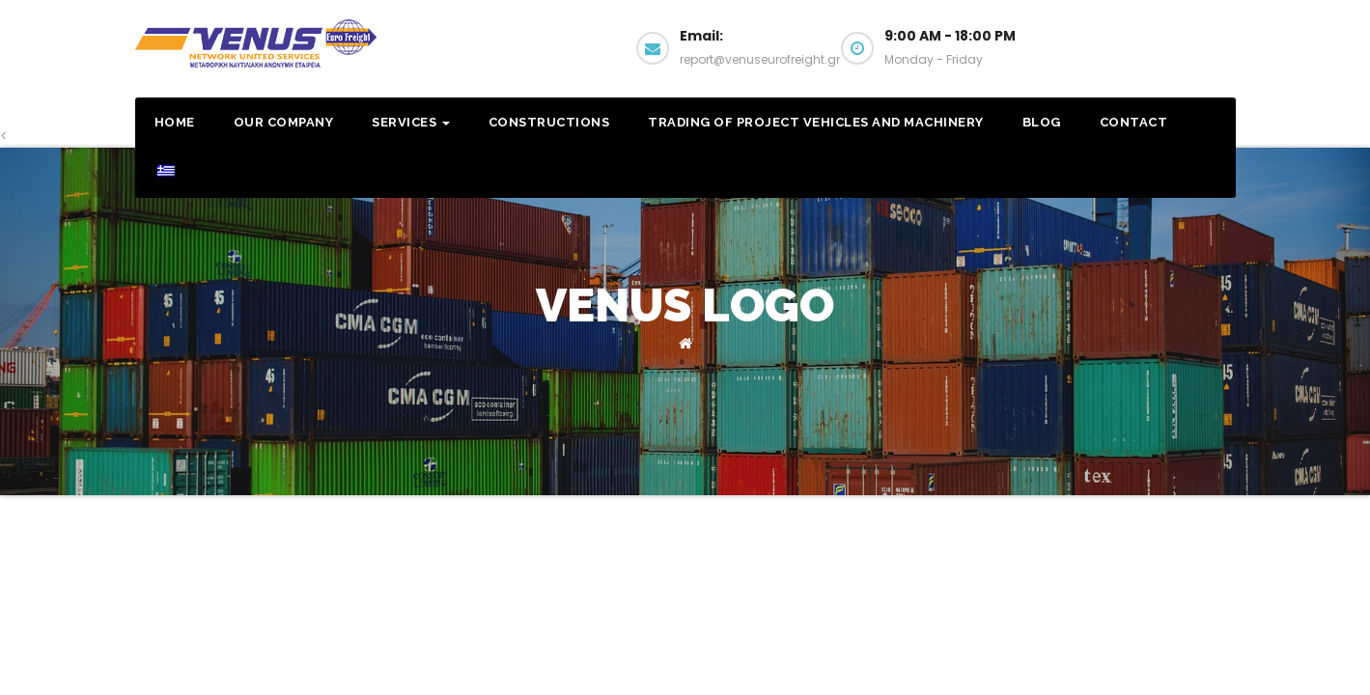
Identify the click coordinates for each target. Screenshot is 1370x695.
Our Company (284, 122)
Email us (1157, 56)
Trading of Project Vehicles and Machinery (816, 122)
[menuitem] (165, 173)
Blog (1041, 122)
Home (174, 122)
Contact (1134, 122)
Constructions (549, 122)
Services (411, 122)
